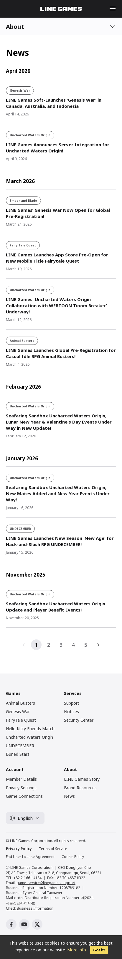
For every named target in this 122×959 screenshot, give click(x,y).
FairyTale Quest (21, 720)
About (15, 27)
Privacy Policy (19, 848)
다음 (98, 644)
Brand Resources (80, 787)
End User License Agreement (30, 856)
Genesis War (18, 711)
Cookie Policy (73, 856)
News (69, 796)
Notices (71, 711)
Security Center (78, 720)
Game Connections (24, 796)
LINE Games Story (82, 779)
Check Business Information (29, 908)
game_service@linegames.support (46, 882)
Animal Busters (20, 703)
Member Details (21, 779)
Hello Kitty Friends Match (30, 728)
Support (71, 703)
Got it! (99, 950)
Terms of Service (53, 848)
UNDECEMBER (20, 745)
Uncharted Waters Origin (29, 737)
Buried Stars (17, 754)
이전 (23, 644)
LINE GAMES (61, 9)
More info (76, 950)
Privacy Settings (21, 787)
